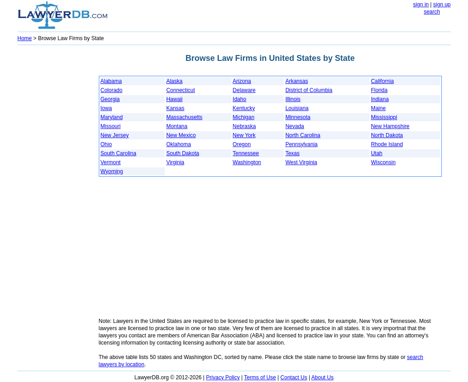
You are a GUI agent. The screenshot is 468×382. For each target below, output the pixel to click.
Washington (247, 162)
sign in (421, 4)
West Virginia (301, 162)
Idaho (239, 99)
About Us (322, 377)
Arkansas (296, 81)
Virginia (175, 162)
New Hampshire (390, 126)
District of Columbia (308, 90)
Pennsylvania (301, 144)
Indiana (380, 99)
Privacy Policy (223, 377)
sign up (442, 4)
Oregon (242, 144)
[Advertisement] (54, 183)
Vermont (111, 162)
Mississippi (384, 117)
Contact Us (293, 377)
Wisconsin (383, 162)
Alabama (111, 81)
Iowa (106, 108)
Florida (379, 90)
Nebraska (244, 126)
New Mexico (180, 135)
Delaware (244, 90)
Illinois (292, 99)
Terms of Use (260, 377)
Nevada (294, 126)
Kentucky (244, 108)
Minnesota (297, 117)
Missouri (111, 126)
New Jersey (115, 135)
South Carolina (118, 153)
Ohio (106, 144)
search (432, 12)
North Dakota (387, 135)
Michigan (244, 117)
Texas (292, 153)
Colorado (112, 90)
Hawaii (174, 99)
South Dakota (182, 153)
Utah (376, 153)
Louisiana (296, 108)
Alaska (174, 81)
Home (25, 38)
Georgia (110, 99)
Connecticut (180, 90)
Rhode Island (387, 144)
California (382, 81)
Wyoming (112, 171)
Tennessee (246, 153)
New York (244, 135)
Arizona (242, 81)
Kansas (175, 108)
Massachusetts (184, 117)
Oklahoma (178, 144)
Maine (378, 108)
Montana (176, 126)
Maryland (112, 117)
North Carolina (302, 135)
